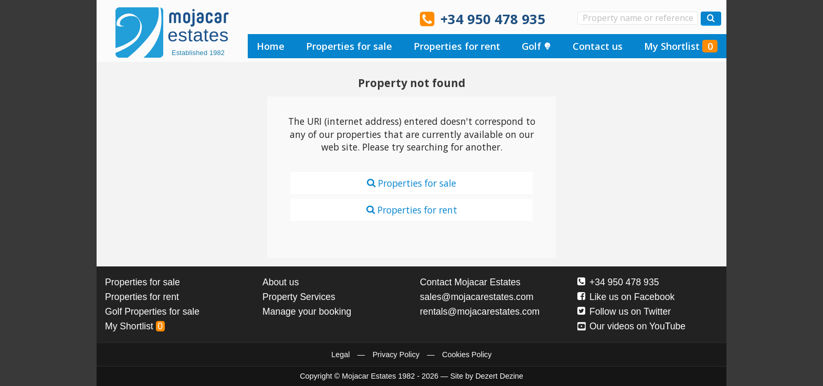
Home (270, 46)
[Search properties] (711, 19)
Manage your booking (306, 311)
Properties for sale (349, 46)
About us (280, 282)
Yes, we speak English (256, 18)
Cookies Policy (466, 354)
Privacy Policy (396, 354)
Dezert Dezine (499, 376)
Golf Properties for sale (152, 311)
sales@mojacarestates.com (476, 297)
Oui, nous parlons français (375, 18)
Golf (536, 46)
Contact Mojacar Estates (470, 282)
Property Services (298, 297)
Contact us (597, 46)
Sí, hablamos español (286, 18)
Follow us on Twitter (624, 311)
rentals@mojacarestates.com (480, 311)
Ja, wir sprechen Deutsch (315, 18)
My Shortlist (681, 46)
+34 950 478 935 (492, 19)
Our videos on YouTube (631, 326)
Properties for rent (457, 46)
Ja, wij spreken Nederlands (345, 18)
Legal (340, 354)
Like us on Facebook (625, 297)
